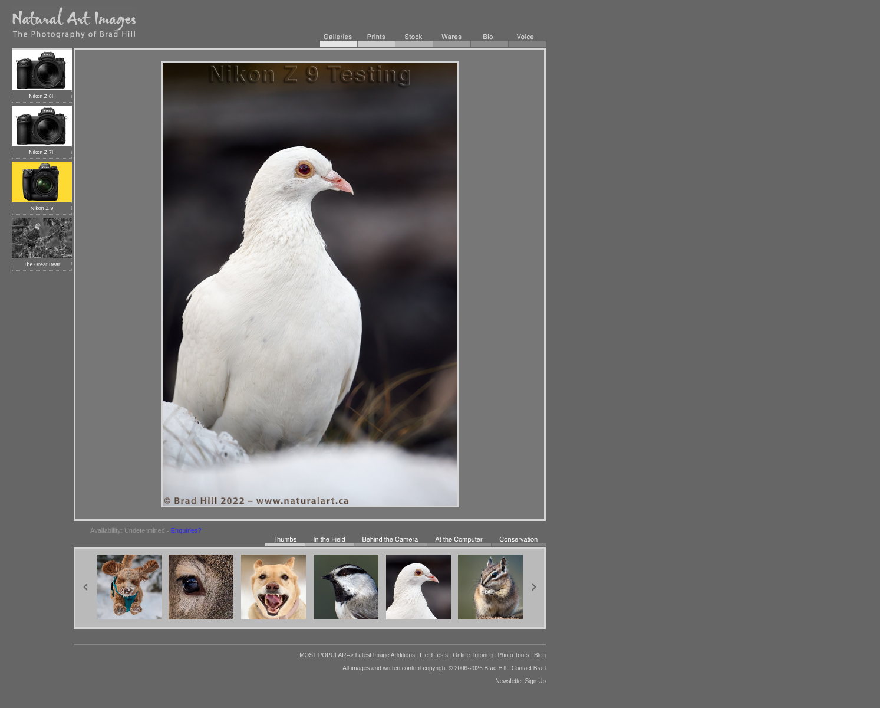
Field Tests (434, 655)
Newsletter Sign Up (520, 681)
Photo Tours (513, 655)
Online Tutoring (473, 655)
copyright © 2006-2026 (452, 668)
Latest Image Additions (385, 655)
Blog (540, 655)
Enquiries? (186, 530)
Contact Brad (529, 668)
